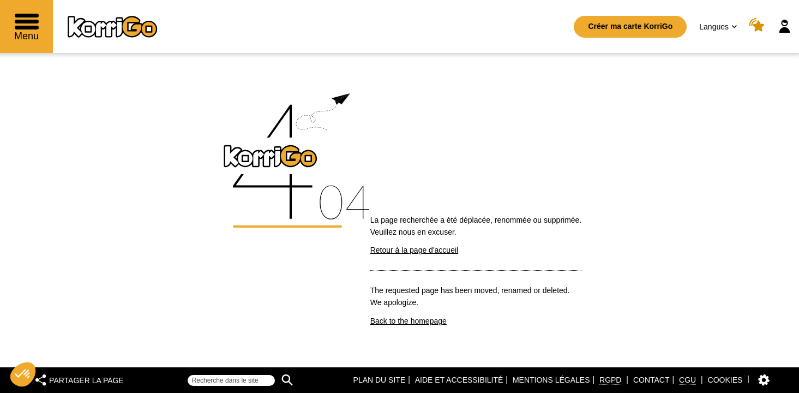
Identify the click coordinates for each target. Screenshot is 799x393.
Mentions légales (551, 380)
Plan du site (379, 380)
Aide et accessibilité (459, 380)
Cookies (725, 380)
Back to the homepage (408, 321)
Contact (651, 380)
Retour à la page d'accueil (414, 250)
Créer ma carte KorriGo (630, 26)
